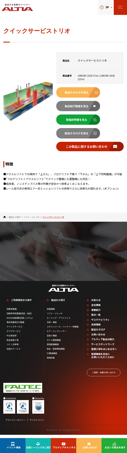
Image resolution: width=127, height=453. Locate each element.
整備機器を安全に (102, 359)
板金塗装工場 (13, 343)
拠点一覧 (96, 318)
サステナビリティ (100, 323)
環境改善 (51, 361)
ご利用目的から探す (21, 303)
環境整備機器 (53, 347)
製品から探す (15, 217)
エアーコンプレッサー (56, 334)
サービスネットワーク (102, 347)
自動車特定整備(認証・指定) (20, 317)
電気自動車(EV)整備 (15, 325)
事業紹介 (96, 313)
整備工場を (104, 352)
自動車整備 (12, 312)
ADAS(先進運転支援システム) (20, 321)
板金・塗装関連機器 (56, 352)
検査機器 (51, 312)
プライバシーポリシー (15, 423)
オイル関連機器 (54, 343)
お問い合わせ (98, 337)
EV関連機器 (52, 356)
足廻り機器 (52, 339)
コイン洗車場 (13, 347)
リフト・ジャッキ (31, 217)
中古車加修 (12, 339)
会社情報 (96, 308)
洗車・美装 (52, 325)
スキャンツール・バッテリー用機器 (63, 330)
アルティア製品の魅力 (102, 342)
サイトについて (37, 423)
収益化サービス (14, 352)
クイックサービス (14, 330)
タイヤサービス (14, 334)
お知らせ (96, 303)
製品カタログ (98, 333)
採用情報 (96, 328)
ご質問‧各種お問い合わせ (104, 375)
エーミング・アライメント (59, 321)
